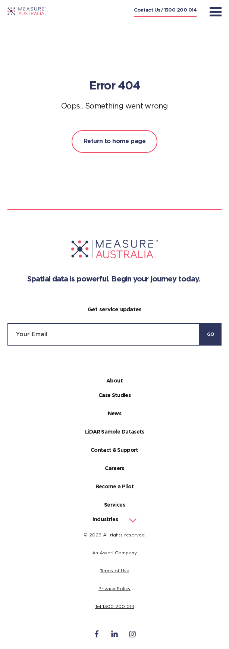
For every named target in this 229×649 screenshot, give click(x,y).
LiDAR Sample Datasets (114, 432)
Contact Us (147, 10)
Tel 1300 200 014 (114, 606)
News (114, 413)
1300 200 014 (180, 10)
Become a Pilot (114, 486)
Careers (114, 468)
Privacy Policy (114, 588)
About (114, 381)
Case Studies (114, 395)
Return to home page (114, 141)
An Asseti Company (114, 553)
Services (114, 505)
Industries (105, 519)
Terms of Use (114, 570)
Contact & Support (114, 450)
